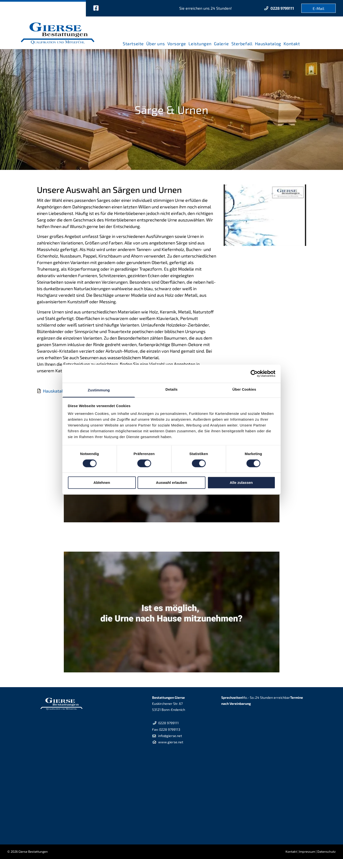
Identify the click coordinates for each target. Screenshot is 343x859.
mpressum (307, 851)
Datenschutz (326, 851)
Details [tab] (171, 389)
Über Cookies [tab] (244, 389)
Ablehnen (101, 483)
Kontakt (291, 851)
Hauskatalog (55, 391)
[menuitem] (133, 42)
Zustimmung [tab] (99, 390)
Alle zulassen (241, 483)
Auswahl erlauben (171, 483)
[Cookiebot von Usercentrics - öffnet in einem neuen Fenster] (254, 373)
